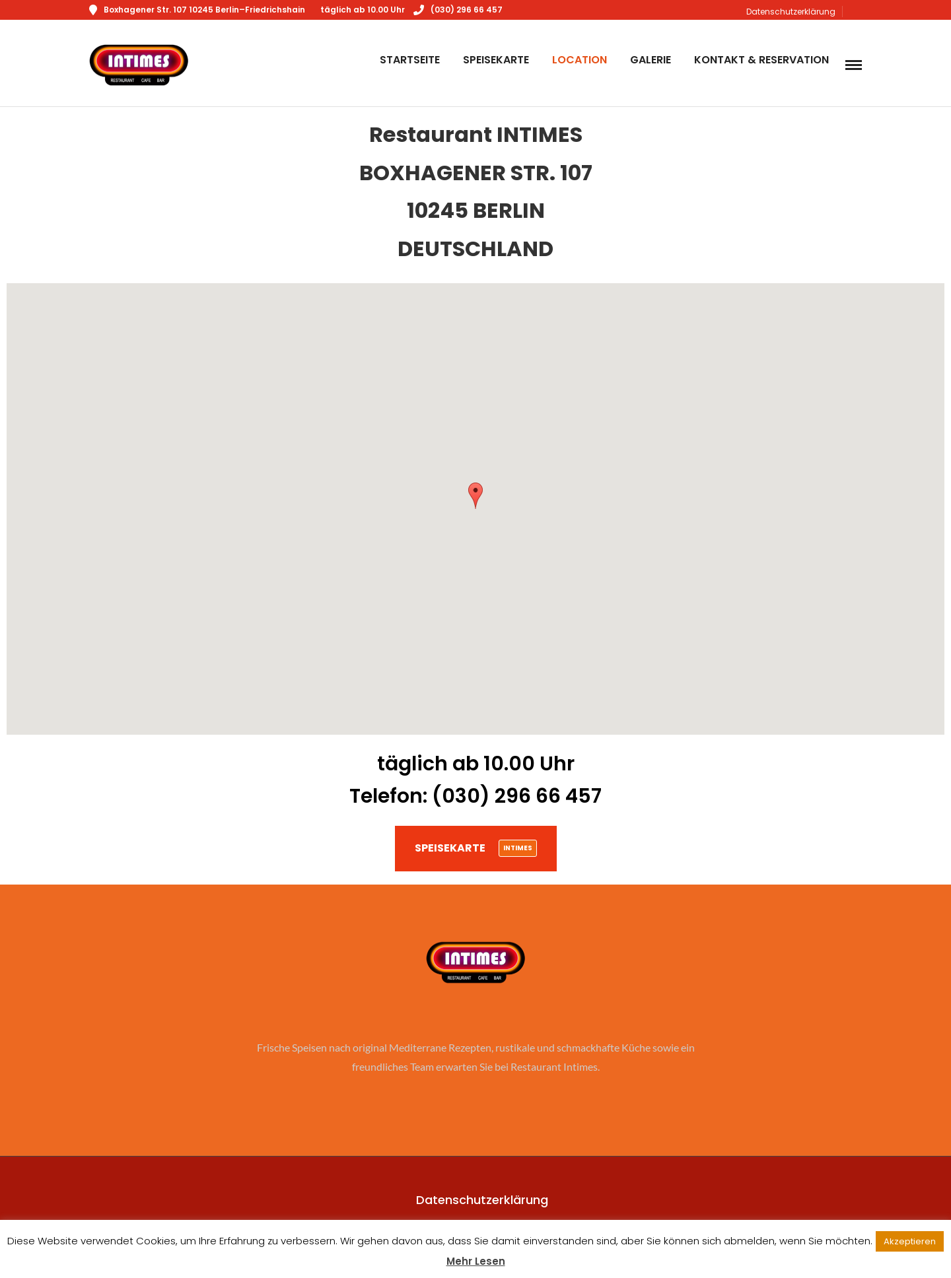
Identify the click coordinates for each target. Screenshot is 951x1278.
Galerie (650, 59)
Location (579, 59)
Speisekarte (496, 59)
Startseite (410, 59)
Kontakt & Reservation (761, 59)
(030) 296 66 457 (458, 9)
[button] (475, 495)
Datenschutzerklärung (790, 11)
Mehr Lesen (475, 1261)
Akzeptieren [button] (910, 1241)
